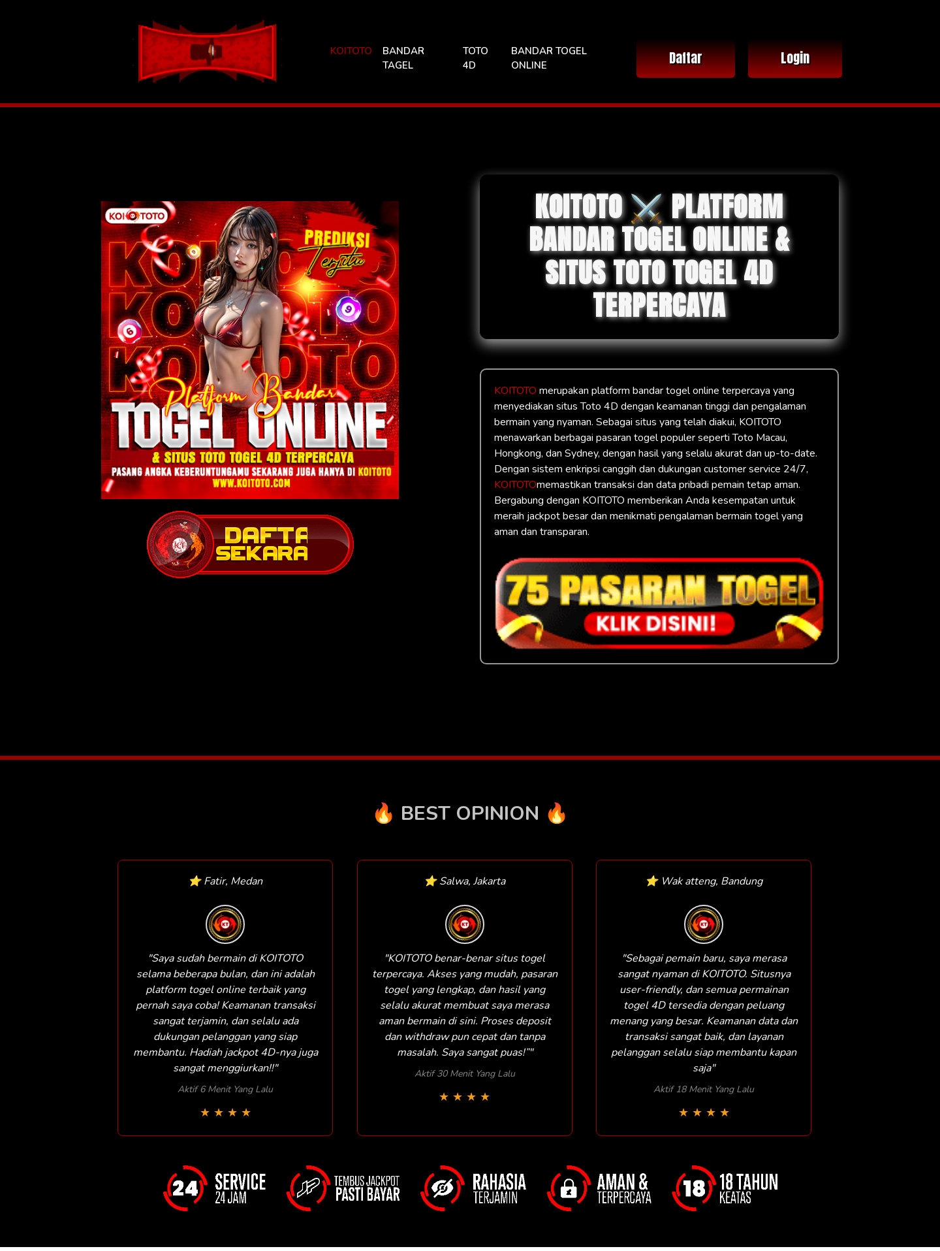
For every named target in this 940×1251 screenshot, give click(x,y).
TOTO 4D (475, 58)
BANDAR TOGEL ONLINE (549, 58)
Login (795, 58)
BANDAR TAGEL (403, 58)
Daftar (685, 58)
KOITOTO (351, 50)
